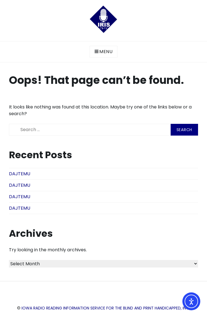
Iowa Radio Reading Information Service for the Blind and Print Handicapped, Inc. (106, 308)
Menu (103, 51)
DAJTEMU (19, 174)
